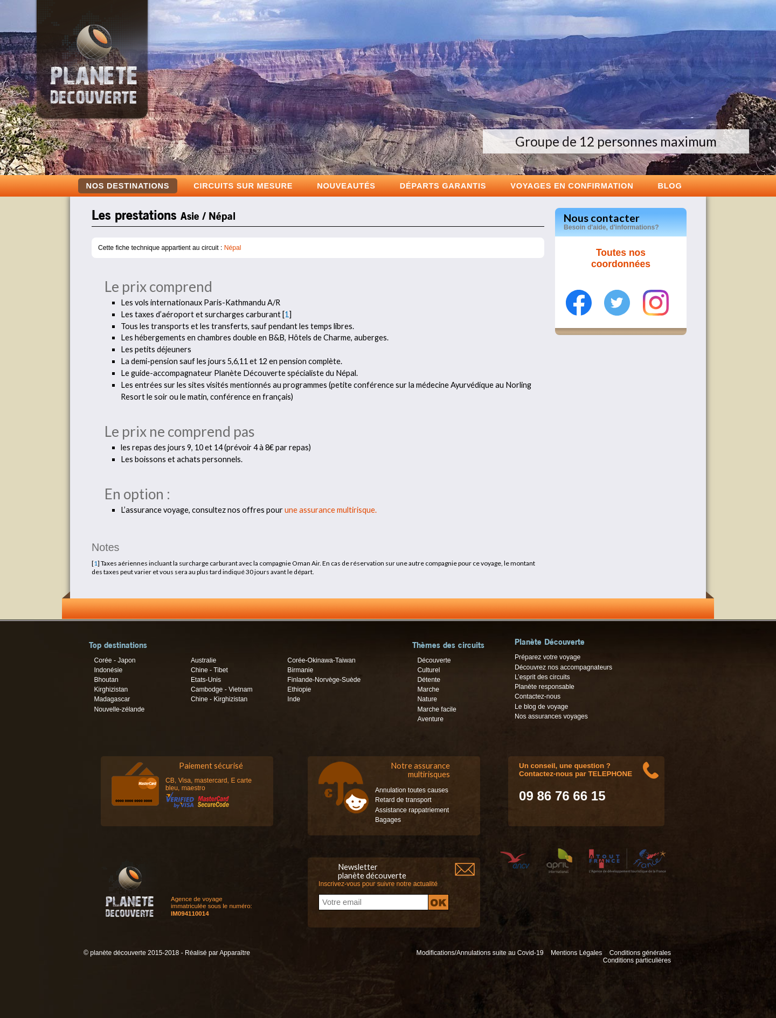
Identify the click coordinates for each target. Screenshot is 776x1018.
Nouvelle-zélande (119, 709)
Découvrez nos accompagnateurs (563, 667)
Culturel (428, 670)
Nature (427, 699)
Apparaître (234, 953)
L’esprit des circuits (542, 677)
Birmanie (300, 670)
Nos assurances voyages (551, 716)
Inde (293, 699)
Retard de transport (403, 800)
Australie (203, 660)
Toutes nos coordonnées (620, 258)
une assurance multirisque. (331, 509)
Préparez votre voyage (547, 657)
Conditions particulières (637, 960)
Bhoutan (106, 680)
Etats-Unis (206, 680)
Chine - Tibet (209, 670)
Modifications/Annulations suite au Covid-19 (480, 953)
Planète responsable (544, 687)
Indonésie (108, 670)
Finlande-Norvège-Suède (324, 680)
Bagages (388, 820)
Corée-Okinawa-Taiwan (321, 660)
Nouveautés (346, 186)
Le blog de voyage (541, 706)
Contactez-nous (537, 696)
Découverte (434, 660)
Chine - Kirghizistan (219, 699)
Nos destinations (128, 186)
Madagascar (112, 699)
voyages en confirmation (571, 186)
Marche (428, 689)
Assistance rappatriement (412, 810)
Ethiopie (299, 689)
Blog (669, 186)
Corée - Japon (114, 660)
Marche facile (436, 709)
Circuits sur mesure (243, 186)
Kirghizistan (111, 689)
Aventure (430, 719)
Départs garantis (443, 186)
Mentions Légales (576, 953)
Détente (428, 680)
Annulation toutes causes (411, 790)
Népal (232, 248)
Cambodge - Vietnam (222, 689)
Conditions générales (640, 953)
